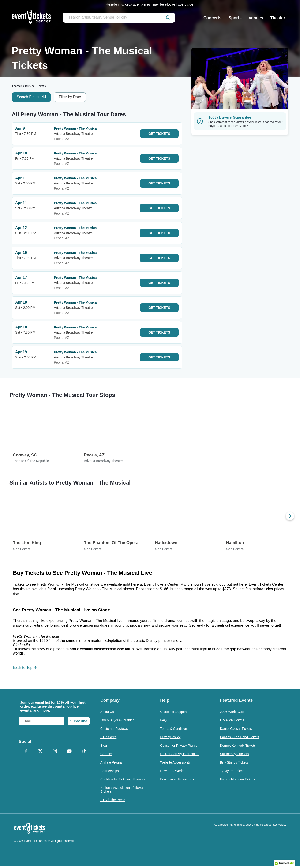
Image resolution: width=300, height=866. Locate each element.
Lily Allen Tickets (232, 720)
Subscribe (78, 721)
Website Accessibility (175, 762)
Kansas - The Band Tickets (239, 737)
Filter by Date (70, 97)
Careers (106, 754)
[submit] (168, 17)
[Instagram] (55, 751)
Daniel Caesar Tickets (236, 728)
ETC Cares (108, 737)
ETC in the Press (112, 800)
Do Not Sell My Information (179, 754)
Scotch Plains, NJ (31, 97)
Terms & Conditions (174, 728)
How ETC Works (172, 771)
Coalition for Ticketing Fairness (122, 779)
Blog (103, 745)
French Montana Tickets (237, 779)
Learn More (239, 126)
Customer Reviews (114, 728)
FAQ (163, 720)
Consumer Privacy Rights (178, 745)
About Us (107, 712)
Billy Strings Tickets (234, 762)
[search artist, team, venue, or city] (119, 18)
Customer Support (173, 712)
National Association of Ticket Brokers (121, 789)
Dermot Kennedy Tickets (238, 745)
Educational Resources (177, 779)
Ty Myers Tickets (232, 771)
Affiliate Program (112, 762)
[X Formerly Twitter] (40, 751)
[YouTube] (69, 751)
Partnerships (109, 771)
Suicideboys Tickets (234, 754)
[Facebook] (26, 751)
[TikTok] (83, 751)
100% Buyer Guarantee (117, 720)
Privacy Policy (170, 737)
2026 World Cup (232, 712)
